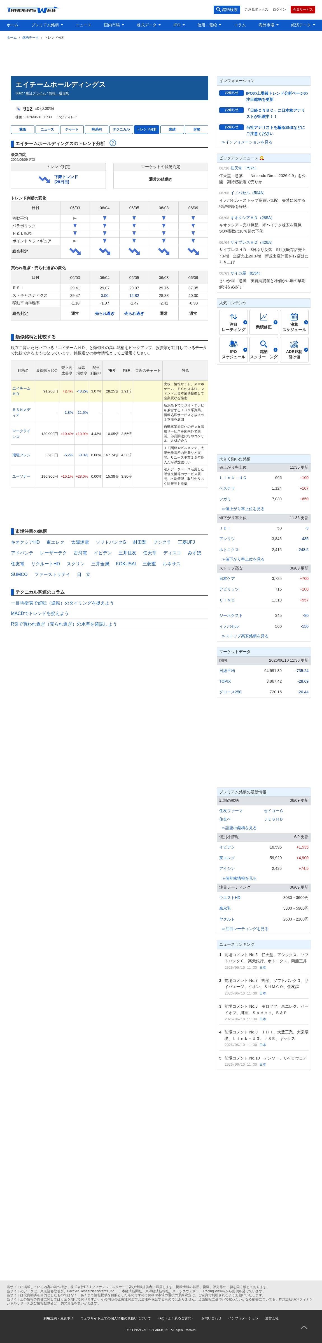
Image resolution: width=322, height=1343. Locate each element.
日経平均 (227, 670)
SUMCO (19, 574)
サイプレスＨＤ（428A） (252, 242)
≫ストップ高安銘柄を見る (245, 636)
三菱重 (149, 563)
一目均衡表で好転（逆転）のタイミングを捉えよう (62, 603)
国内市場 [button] (112, 25)
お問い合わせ (211, 1318)
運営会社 (272, 1318)
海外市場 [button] (267, 25)
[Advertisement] (161, 56)
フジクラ (162, 542)
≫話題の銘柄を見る (239, 828)
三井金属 (100, 563)
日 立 (83, 574)
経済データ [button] (301, 25)
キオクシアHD (25, 542)
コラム (240, 25)
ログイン (279, 9)
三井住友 (127, 552)
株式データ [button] (147, 25)
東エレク (55, 542)
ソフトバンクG (111, 542)
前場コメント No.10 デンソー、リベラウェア (266, 1058)
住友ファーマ (231, 810)
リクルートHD (45, 563)
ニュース (83, 25)
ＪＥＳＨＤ (273, 819)
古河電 (80, 552)
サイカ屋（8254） (246, 273)
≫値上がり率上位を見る (243, 508)
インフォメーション (243, 1318)
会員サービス (303, 9)
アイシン (227, 868)
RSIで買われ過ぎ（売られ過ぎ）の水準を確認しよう (64, 624)
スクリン (76, 563)
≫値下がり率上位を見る (243, 559)
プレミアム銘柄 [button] (45, 25)
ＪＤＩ (225, 528)
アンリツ (227, 538)
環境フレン (21, 455)
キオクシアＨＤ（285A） (252, 217)
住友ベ (225, 819)
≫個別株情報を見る (239, 878)
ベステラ (227, 488)
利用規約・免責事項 (58, 1318)
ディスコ (172, 552)
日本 (262, 968)
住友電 (17, 563)
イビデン (103, 552)
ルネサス (172, 563)
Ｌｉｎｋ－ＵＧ (233, 477)
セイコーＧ (273, 810)
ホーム (12, 25)
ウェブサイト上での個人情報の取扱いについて (115, 1318)
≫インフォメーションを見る (246, 142)
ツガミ (225, 499)
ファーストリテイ (52, 574)
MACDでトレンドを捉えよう (40, 613)
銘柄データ (30, 38)
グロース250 (230, 692)
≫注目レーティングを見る (245, 928)
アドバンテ (22, 552)
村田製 (139, 542)
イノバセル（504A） (248, 192)
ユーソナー (21, 476)
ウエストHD (230, 897)
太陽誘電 (80, 542)
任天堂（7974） (244, 168)
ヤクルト (227, 919)
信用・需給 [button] (207, 25)
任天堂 (150, 552)
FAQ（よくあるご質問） (176, 1318)
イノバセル (229, 626)
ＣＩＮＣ (227, 600)
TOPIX (225, 681)
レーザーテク (53, 552)
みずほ (194, 552)
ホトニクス (229, 549)
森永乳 (225, 908)
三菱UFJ (186, 542)
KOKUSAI (126, 563)
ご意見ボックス (256, 9)
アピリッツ (229, 589)
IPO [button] (177, 25)
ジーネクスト (231, 615)
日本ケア (227, 578)
